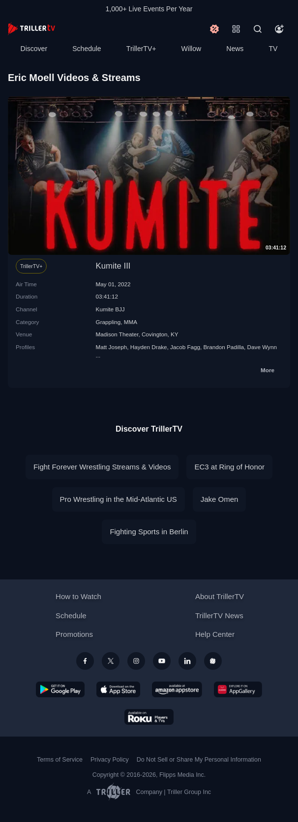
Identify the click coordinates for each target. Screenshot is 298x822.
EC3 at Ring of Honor (229, 467)
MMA (130, 322)
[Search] (257, 29)
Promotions (74, 634)
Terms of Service (60, 759)
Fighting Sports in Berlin (149, 531)
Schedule (86, 49)
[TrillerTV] (31, 29)
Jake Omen (219, 499)
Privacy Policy (109, 759)
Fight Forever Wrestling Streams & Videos (102, 467)
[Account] (279, 29)
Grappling (108, 322)
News (234, 49)
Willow (191, 49)
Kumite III (113, 266)
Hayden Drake (148, 347)
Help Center (215, 634)
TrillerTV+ (141, 49)
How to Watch (78, 596)
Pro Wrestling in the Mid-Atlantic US (118, 499)
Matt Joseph (111, 347)
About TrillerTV (219, 596)
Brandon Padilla (224, 347)
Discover (34, 49)
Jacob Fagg (185, 347)
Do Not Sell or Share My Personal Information (199, 759)
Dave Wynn (262, 347)
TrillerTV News (219, 615)
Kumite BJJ (110, 309)
